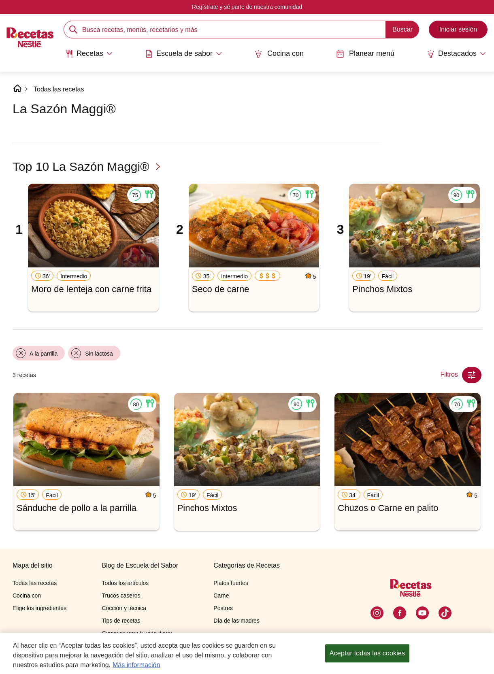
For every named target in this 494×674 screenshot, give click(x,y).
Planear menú (365, 53)
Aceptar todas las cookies (367, 653)
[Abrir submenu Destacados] (456, 53)
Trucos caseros (121, 595)
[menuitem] (89, 56)
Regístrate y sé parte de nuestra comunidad (247, 7)
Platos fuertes (230, 583)
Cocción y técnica (124, 608)
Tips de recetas (121, 620)
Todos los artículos (125, 583)
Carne (221, 595)
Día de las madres (236, 620)
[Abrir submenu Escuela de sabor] (183, 53)
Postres (222, 608)
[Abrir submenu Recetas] (89, 53)
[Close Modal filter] (471, 375)
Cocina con (279, 53)
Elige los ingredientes (39, 608)
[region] (247, 653)
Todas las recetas (59, 89)
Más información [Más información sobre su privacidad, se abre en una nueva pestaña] (136, 664)
